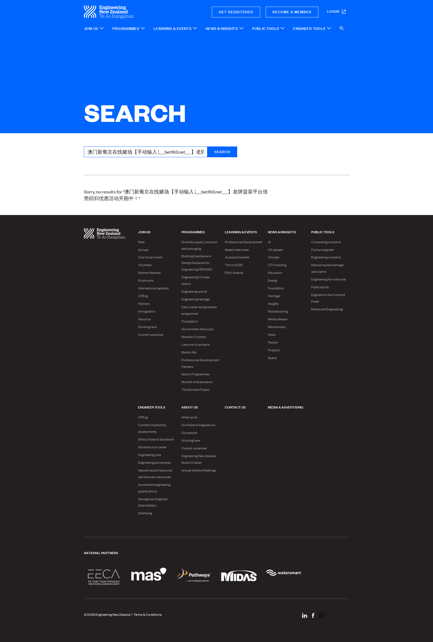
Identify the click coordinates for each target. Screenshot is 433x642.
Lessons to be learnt (195, 344)
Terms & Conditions (147, 614)
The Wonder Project (195, 389)
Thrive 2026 (233, 264)
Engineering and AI (194, 291)
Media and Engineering (327, 308)
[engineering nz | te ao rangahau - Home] (128, 12)
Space (272, 357)
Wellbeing (145, 512)
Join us (144, 231)
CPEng (143, 295)
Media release (277, 318)
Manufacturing (278, 311)
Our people (189, 432)
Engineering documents (154, 462)
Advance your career (152, 446)
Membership (277, 326)
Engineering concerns (326, 257)
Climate (273, 257)
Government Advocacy (197, 328)
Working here (147, 326)
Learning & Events (241, 231)
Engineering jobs (149, 454)
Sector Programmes (195, 373)
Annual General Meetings (198, 470)
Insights (273, 303)
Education (275, 272)
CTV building (277, 264)
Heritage (274, 295)
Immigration (146, 311)
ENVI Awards (234, 272)
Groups (143, 249)
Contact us (235, 407)
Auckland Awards (237, 257)
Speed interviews (237, 249)
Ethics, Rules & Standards (156, 439)
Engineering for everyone (328, 279)
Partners (144, 303)
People (273, 342)
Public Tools (322, 231)
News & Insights (282, 231)
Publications (320, 286)
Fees (141, 241)
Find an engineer (322, 249)
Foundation (189, 321)
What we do (189, 417)
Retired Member (149, 272)
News (272, 334)
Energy (273, 280)
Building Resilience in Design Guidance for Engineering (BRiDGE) (196, 262)
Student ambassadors (197, 381)
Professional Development (243, 241)
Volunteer (145, 264)
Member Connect (193, 336)
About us (144, 318)
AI (269, 241)
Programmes (193, 231)
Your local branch (150, 257)
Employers (146, 280)
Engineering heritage (195, 299)
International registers (153, 287)
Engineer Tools (151, 407)
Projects (274, 349)
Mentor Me (189, 352)
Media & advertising (285, 407)
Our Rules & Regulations (198, 424)
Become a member (292, 11)
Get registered (236, 11)
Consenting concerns (326, 241)
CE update (275, 249)
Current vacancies (150, 334)
